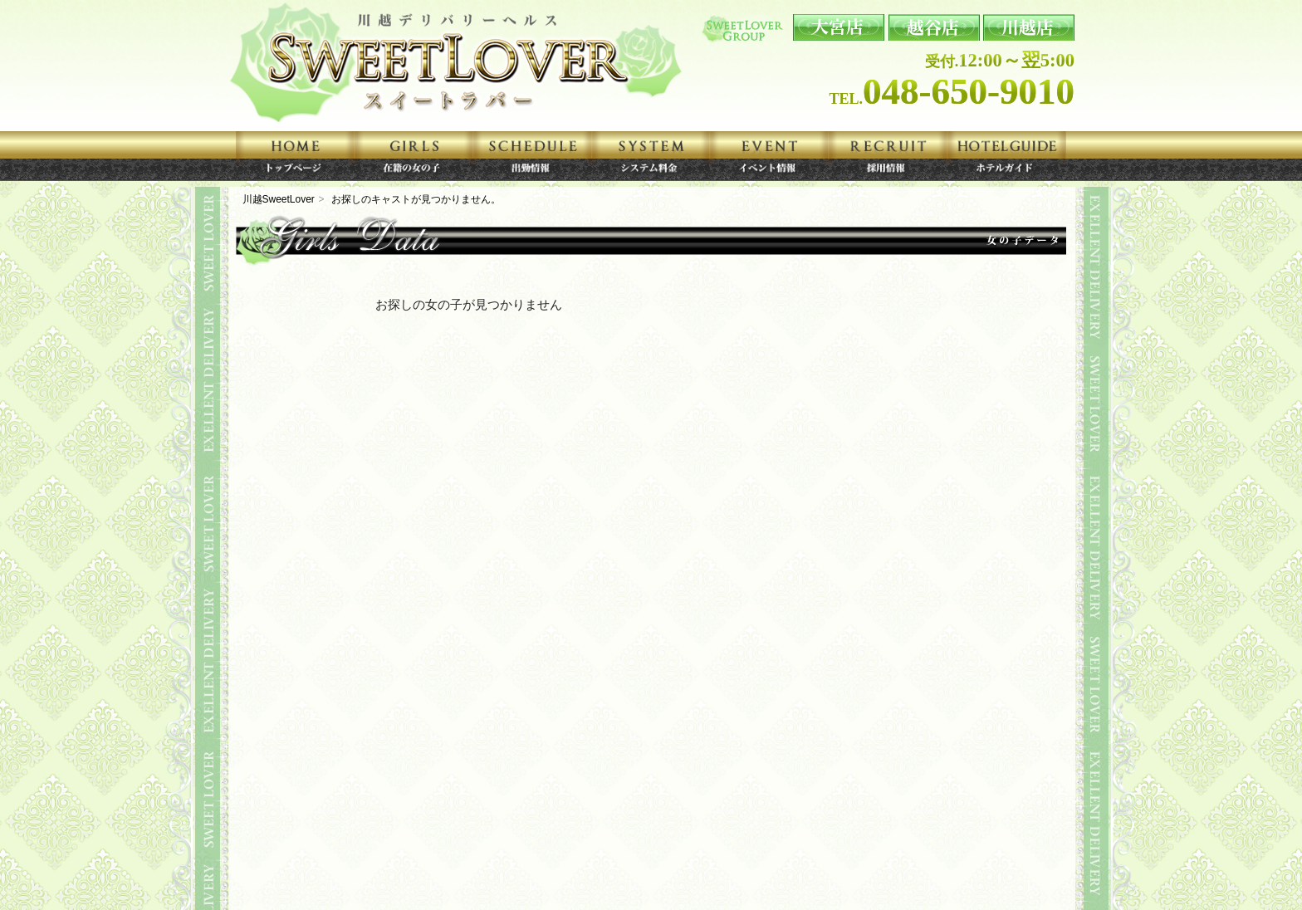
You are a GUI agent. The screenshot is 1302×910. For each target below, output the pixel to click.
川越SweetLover (278, 199)
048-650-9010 (968, 91)
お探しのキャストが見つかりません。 (416, 199)
